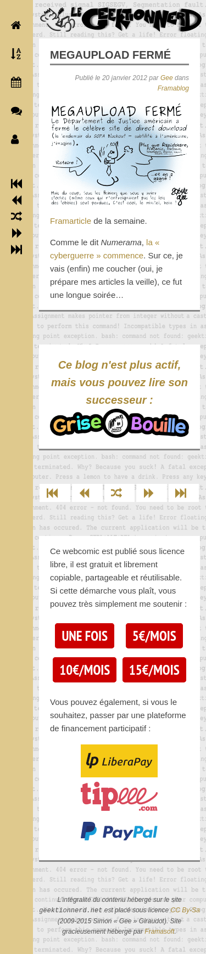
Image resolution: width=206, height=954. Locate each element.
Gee (166, 78)
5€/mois (154, 636)
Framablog (173, 88)
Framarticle (70, 220)
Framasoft (159, 931)
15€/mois (154, 670)
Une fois (84, 636)
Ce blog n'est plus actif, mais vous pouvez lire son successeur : (119, 398)
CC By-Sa (184, 911)
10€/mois (84, 670)
